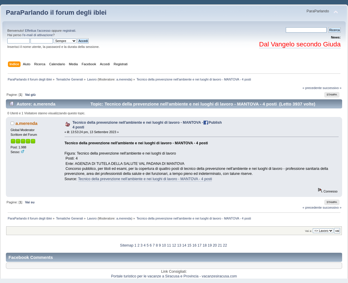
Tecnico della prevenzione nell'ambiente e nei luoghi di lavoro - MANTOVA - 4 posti (145, 179)
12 (174, 245)
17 (199, 245)
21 (220, 245)
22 (225, 245)
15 (189, 245)
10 (164, 245)
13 (179, 245)
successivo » (332, 88)
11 (169, 245)
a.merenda (123, 79)
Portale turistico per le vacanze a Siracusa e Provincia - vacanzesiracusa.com (174, 276)
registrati (68, 30)
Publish (215, 122)
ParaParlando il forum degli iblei (56, 12)
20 (215, 245)
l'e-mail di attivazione (37, 35)
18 (204, 245)
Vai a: (308, 230)
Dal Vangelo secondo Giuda (300, 44)
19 (210, 245)
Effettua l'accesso (37, 30)
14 (184, 245)
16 (194, 245)
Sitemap (127, 245)
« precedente (312, 88)
